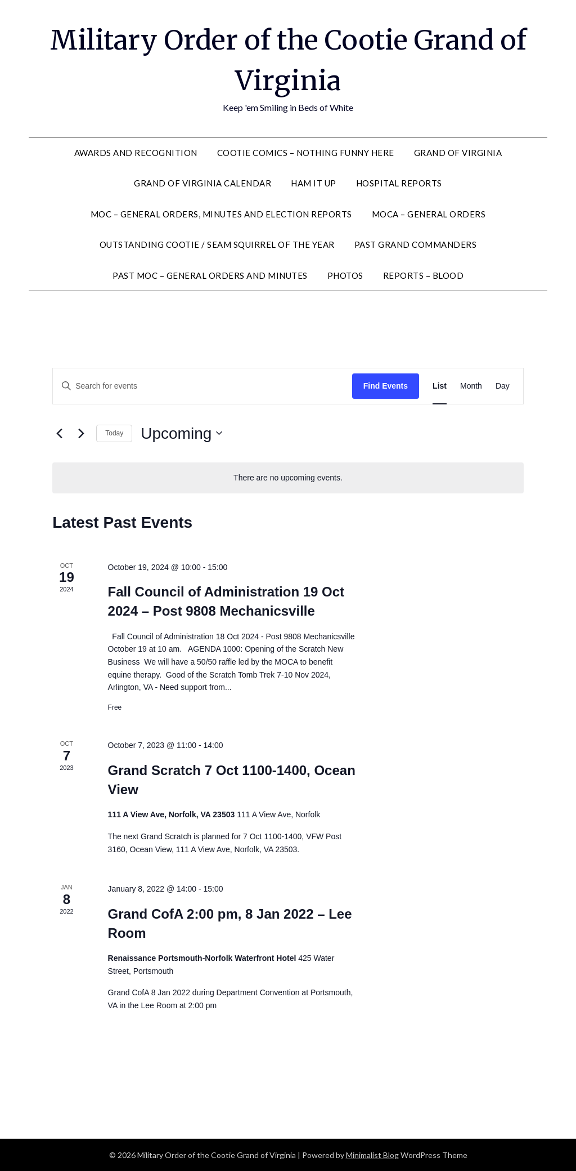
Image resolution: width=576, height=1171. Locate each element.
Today (114, 433)
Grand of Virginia (458, 153)
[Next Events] (81, 433)
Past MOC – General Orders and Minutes (210, 275)
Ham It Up (313, 183)
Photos (345, 275)
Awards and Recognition (135, 153)
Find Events (385, 385)
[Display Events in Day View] (503, 386)
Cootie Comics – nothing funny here (305, 153)
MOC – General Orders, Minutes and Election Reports (221, 214)
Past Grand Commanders (415, 244)
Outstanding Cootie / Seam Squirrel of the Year (217, 244)
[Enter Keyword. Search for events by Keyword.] (202, 386)
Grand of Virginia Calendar (202, 183)
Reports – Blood (423, 275)
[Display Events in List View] (440, 386)
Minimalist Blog (372, 1155)
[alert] (288, 477)
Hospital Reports (399, 183)
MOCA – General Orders (429, 214)
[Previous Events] (59, 433)
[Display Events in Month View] (471, 386)
